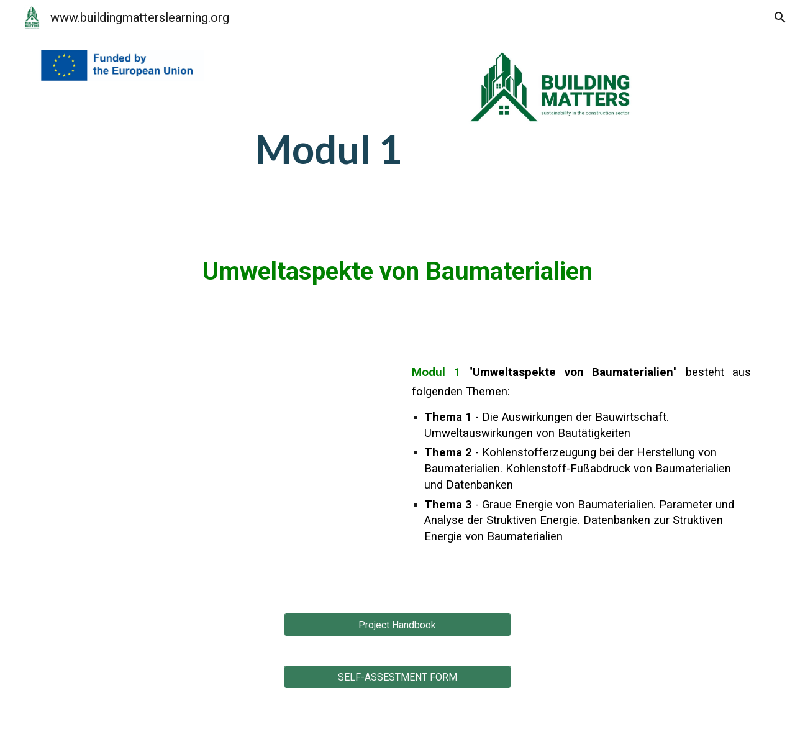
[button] (780, 17)
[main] (336, 115)
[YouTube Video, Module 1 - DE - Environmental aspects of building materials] (213, 465)
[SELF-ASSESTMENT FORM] (397, 677)
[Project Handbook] (397, 625)
